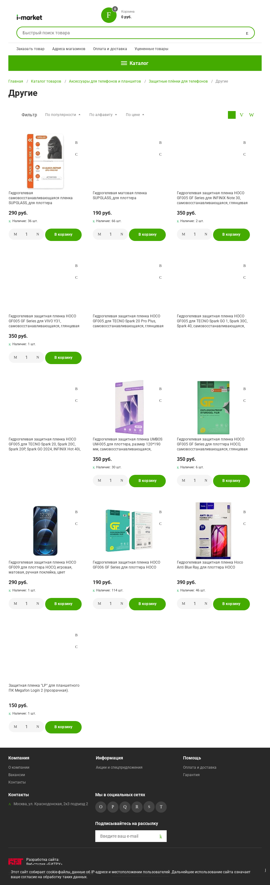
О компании (18, 767)
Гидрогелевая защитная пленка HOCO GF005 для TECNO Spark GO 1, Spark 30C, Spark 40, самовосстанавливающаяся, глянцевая (212, 321)
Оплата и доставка (110, 49)
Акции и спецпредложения (119, 767)
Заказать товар (30, 49)
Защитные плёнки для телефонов (178, 81)
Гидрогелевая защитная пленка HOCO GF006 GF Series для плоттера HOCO (126, 564)
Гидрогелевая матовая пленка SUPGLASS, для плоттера (120, 195)
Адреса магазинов (69, 49)
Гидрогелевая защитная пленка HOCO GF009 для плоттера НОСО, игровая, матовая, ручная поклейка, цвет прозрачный (42, 567)
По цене (133, 115)
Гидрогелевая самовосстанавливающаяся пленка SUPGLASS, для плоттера (41, 198)
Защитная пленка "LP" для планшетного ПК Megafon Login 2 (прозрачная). (44, 688)
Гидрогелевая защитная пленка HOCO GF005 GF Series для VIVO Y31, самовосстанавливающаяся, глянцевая (44, 321)
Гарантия (191, 775)
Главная (15, 81)
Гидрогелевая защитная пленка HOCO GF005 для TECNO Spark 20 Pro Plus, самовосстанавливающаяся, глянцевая (128, 321)
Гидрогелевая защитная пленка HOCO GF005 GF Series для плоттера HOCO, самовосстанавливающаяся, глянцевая (212, 444)
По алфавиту (101, 115)
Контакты (17, 782)
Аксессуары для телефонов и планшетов (105, 81)
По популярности (60, 115)
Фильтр (29, 114)
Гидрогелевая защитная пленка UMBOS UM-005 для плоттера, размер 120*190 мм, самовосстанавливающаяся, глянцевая (127, 444)
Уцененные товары (152, 49)
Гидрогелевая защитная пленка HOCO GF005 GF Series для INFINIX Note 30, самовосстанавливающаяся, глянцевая (212, 198)
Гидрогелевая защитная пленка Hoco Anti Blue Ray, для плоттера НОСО (210, 564)
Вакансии (16, 775)
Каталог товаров (46, 81)
